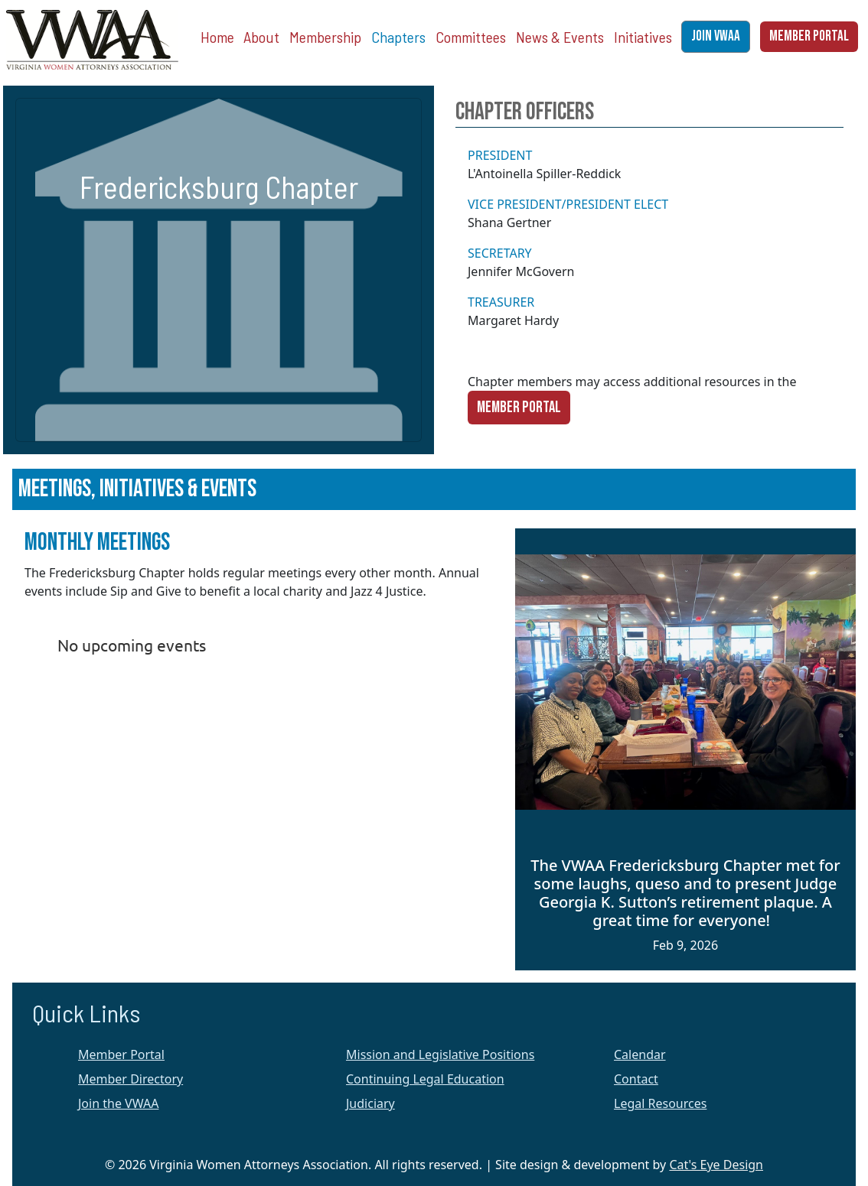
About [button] (261, 37)
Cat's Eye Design (716, 1164)
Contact (636, 1079)
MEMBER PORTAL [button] (809, 36)
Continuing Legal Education (425, 1079)
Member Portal (519, 407)
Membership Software (134, 812)
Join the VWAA (118, 1103)
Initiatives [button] (643, 37)
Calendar (640, 1054)
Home (217, 37)
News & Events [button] (560, 37)
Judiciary (370, 1103)
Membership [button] (325, 37)
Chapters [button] (398, 37)
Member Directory (130, 1079)
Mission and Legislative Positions (440, 1054)
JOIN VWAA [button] (715, 36)
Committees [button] (471, 37)
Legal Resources (660, 1103)
